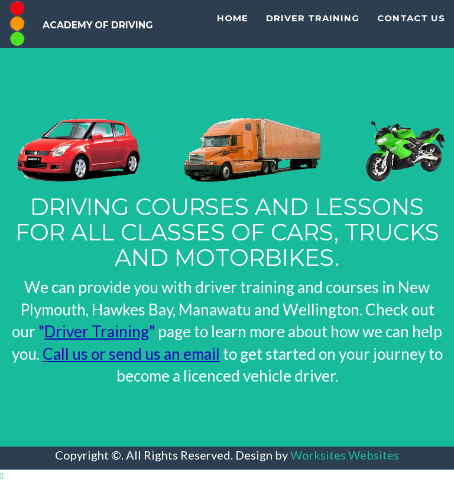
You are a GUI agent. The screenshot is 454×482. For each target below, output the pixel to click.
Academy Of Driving (137, 33)
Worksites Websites (344, 455)
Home (232, 71)
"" (96, 331)
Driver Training (312, 71)
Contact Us (411, 71)
